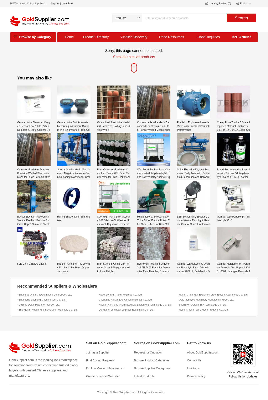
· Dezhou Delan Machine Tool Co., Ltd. (38, 304)
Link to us (193, 368)
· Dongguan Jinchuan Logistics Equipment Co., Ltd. (125, 309)
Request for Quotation (148, 352)
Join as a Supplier (97, 352)
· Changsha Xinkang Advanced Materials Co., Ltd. (125, 299)
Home (69, 37)
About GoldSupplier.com (202, 352)
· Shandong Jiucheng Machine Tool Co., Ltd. (41, 299)
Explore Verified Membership (104, 368)
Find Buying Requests (100, 360)
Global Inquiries (208, 37)
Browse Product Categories (151, 360)
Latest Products (144, 376)
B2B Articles (242, 37)
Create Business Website (102, 376)
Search (241, 18)
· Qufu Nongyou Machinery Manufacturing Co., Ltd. (205, 299)
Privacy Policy (196, 376)
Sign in (55, 3)
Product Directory (96, 37)
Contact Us (194, 360)
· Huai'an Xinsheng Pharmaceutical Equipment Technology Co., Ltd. (134, 304)
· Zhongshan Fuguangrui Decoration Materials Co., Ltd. (47, 309)
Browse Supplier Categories (152, 368)
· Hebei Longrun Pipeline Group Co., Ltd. (120, 294)
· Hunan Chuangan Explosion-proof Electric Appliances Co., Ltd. (212, 294)
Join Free (67, 3)
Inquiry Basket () (221, 3)
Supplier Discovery (133, 37)
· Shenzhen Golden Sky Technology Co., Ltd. (202, 304)
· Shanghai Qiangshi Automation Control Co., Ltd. (44, 294)
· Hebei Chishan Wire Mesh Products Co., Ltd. (202, 309)
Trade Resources (171, 37)
